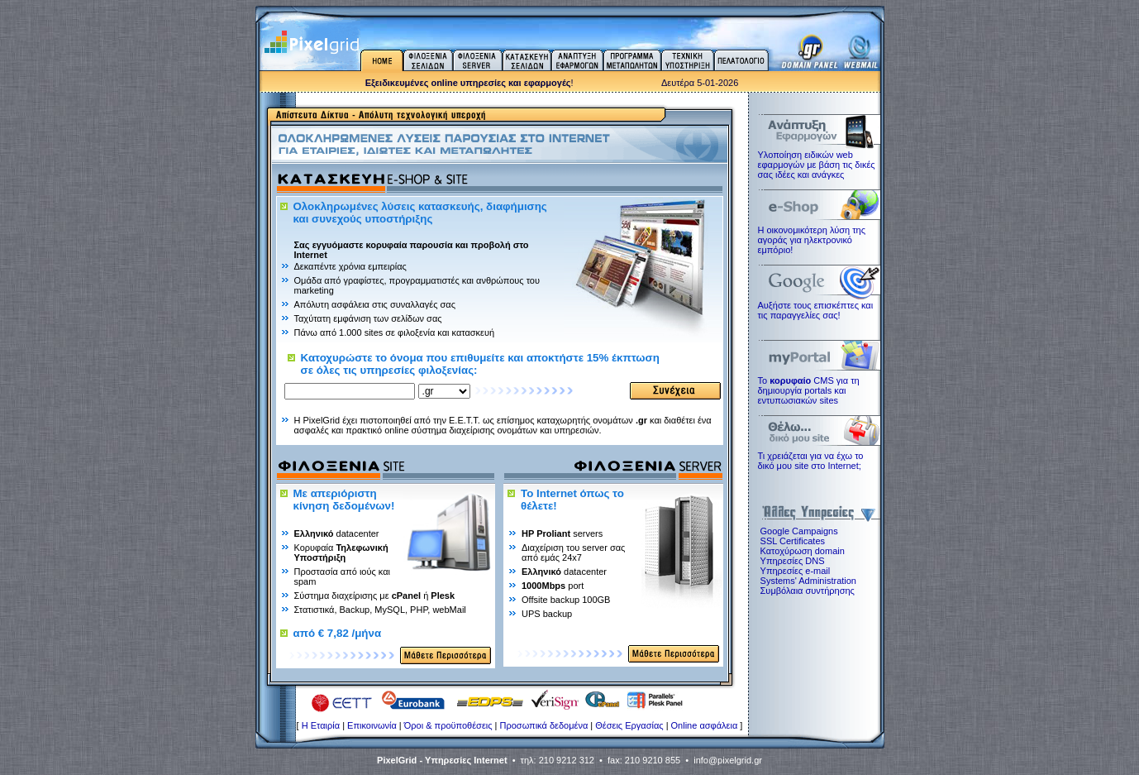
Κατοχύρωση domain (802, 551)
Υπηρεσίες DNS (792, 561)
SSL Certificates (792, 541)
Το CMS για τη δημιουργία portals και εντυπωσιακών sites (809, 390)
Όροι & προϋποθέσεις (448, 725)
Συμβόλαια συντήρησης (807, 591)
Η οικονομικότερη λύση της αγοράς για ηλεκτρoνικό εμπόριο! (811, 240)
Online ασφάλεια (704, 725)
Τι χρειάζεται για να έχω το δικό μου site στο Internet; (811, 461)
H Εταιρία (321, 725)
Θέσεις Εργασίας (629, 725)
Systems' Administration (808, 581)
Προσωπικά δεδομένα (544, 725)
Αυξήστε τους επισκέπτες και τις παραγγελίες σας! (816, 310)
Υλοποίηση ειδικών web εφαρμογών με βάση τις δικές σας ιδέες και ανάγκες (816, 164)
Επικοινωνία (372, 725)
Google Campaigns (799, 531)
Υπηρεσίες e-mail (795, 571)
